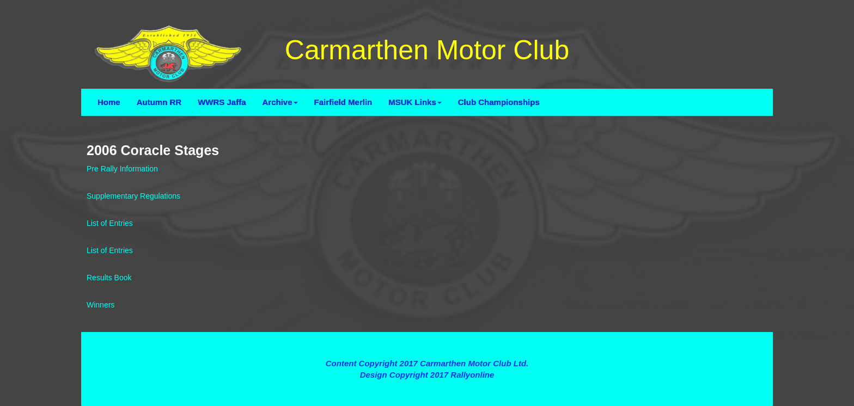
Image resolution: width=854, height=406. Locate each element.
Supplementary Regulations (133, 196)
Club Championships (499, 102)
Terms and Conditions (426, 343)
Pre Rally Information (122, 168)
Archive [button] (280, 102)
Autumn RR (159, 102)
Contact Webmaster (427, 386)
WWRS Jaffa (222, 102)
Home (108, 102)
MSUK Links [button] (415, 102)
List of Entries (110, 223)
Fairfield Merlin (343, 102)
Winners (100, 304)
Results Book (109, 277)
